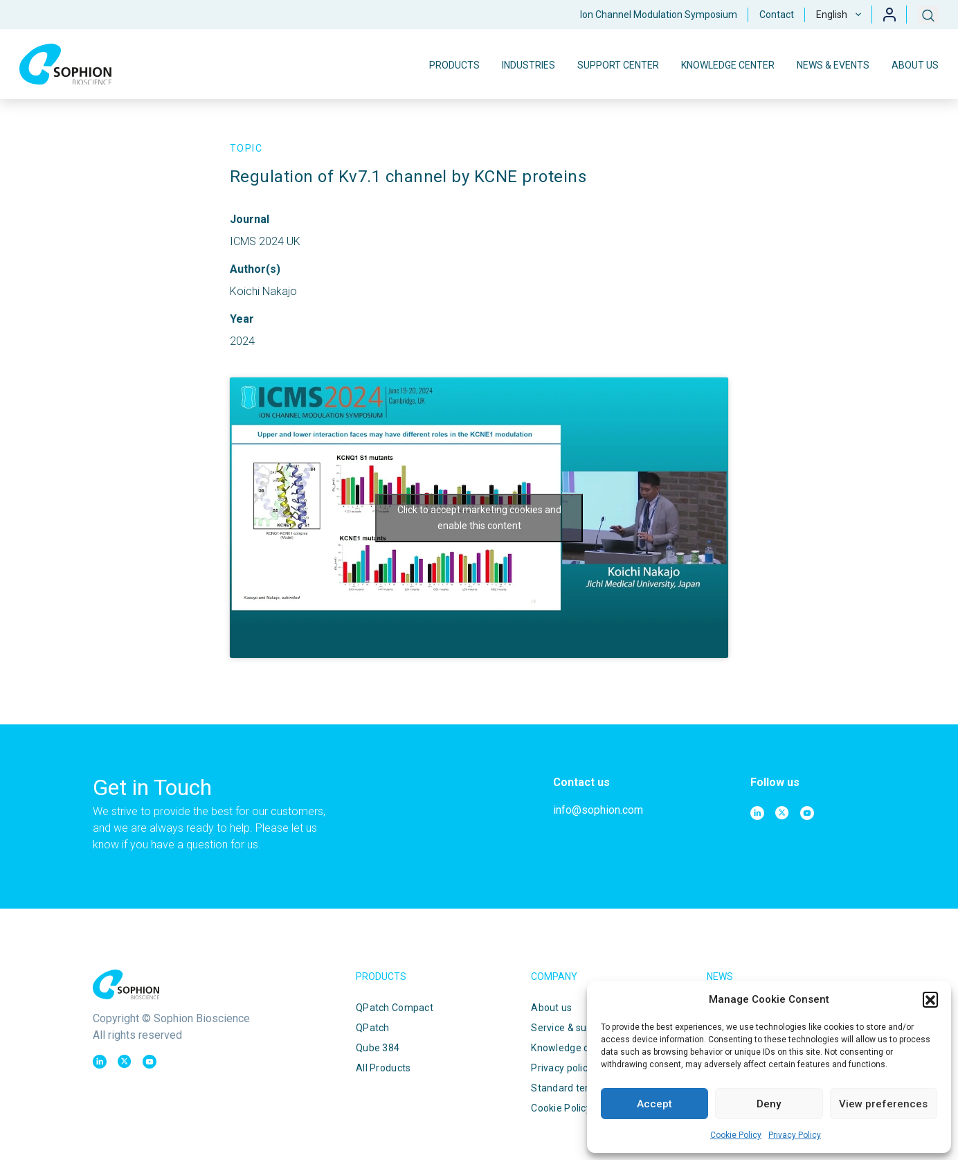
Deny (769, 1104)
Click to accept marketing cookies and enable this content (479, 517)
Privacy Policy (794, 1135)
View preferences (883, 1104)
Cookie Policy (735, 1135)
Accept (654, 1104)
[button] (930, 999)
